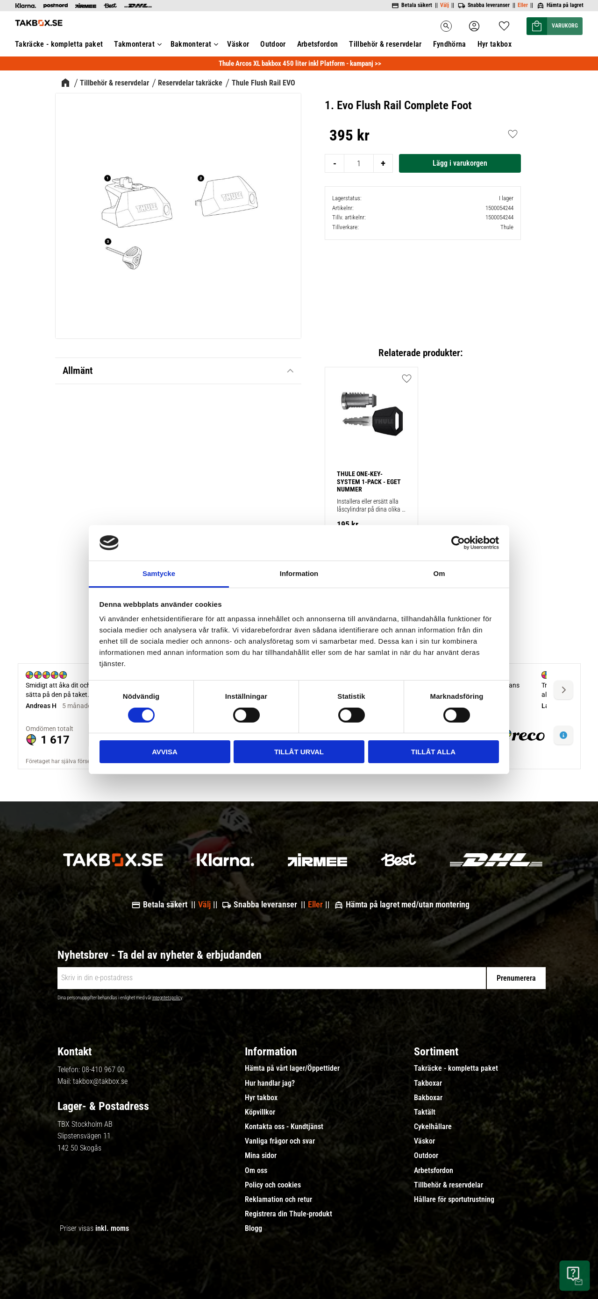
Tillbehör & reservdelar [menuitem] (448, 1185)
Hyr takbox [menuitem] (261, 1098)
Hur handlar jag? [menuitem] (270, 1083)
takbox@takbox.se (100, 1081)
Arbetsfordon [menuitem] (433, 1170)
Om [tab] (439, 573)
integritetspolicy (167, 998)
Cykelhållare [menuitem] (433, 1127)
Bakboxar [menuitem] (428, 1098)
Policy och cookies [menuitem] (273, 1185)
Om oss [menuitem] (256, 1170)
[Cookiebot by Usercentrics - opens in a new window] (458, 543)
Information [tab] (299, 573)
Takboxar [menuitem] (428, 1083)
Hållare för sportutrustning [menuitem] (454, 1199)
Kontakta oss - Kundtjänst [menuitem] (284, 1127)
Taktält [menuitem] (424, 1112)
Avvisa (165, 752)
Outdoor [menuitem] (426, 1156)
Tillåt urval (299, 752)
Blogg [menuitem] (253, 1228)
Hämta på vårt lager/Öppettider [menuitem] (292, 1068)
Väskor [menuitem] (424, 1141)
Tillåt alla (433, 752)
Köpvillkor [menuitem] (260, 1112)
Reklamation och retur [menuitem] (278, 1199)
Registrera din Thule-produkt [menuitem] (288, 1214)
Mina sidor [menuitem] (261, 1156)
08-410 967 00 (103, 1069)
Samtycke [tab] (158, 573)
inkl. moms (112, 1228)
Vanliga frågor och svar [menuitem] (280, 1141)
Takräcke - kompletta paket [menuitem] (456, 1068)
